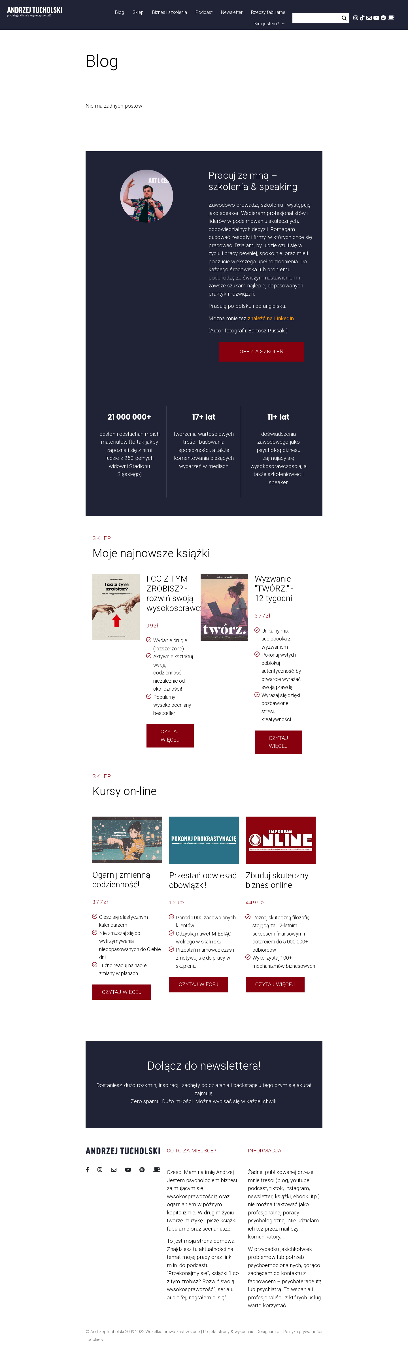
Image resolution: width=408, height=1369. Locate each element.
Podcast (204, 12)
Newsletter (232, 12)
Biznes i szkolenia (169, 12)
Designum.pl (268, 1331)
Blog (119, 12)
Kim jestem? (269, 23)
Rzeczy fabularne (268, 12)
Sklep (138, 12)
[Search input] (317, 18)
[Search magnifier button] (344, 18)
